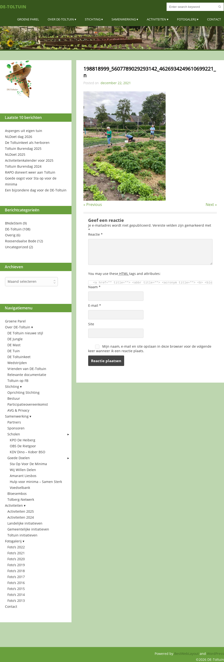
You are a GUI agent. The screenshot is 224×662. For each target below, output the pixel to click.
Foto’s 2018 (16, 571)
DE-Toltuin (13, 7)
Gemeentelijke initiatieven (28, 529)
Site (91, 324)
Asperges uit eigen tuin (23, 130)
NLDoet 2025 (15, 154)
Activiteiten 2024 (20, 517)
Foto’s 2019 (16, 565)
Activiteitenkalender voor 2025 (29, 160)
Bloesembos (17, 493)
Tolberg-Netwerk (20, 499)
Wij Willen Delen (23, 469)
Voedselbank (20, 487)
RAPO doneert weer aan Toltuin (30, 172)
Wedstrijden (17, 362)
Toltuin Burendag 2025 (23, 148)
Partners (14, 422)
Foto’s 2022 (16, 547)
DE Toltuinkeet (19, 357)
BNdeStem (13, 223)
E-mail (94, 305)
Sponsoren (16, 428)
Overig (10, 235)
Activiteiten (156, 19)
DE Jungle (15, 339)
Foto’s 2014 (16, 594)
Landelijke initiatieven (24, 523)
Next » (211, 204)
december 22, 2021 (116, 83)
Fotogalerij (186, 19)
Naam (94, 287)
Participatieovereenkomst (27, 404)
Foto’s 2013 (16, 600)
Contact (214, 19)
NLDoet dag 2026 (18, 136)
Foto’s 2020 (16, 559)
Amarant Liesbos (23, 475)
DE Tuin (13, 351)
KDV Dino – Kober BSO (27, 452)
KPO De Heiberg (22, 440)
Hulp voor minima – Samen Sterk (36, 481)
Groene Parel (28, 19)
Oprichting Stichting (23, 392)
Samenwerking (124, 19)
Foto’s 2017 (16, 576)
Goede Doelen (18, 458)
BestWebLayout (187, 653)
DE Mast (13, 345)
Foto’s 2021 (16, 553)
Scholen (13, 434)
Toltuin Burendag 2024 (23, 166)
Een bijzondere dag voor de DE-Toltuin (35, 190)
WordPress (215, 653)
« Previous (92, 204)
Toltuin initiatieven (22, 535)
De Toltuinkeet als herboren (27, 142)
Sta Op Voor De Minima (28, 464)
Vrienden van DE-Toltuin (26, 368)
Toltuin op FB (17, 380)
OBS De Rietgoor (23, 446)
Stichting (93, 19)
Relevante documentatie (26, 374)
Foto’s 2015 (16, 588)
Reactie (95, 234)
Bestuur (13, 398)
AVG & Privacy (18, 410)
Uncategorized (16, 247)
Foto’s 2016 (16, 582)
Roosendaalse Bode (20, 241)
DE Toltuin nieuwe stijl (25, 333)
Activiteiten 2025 (20, 511)
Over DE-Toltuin (61, 19)
